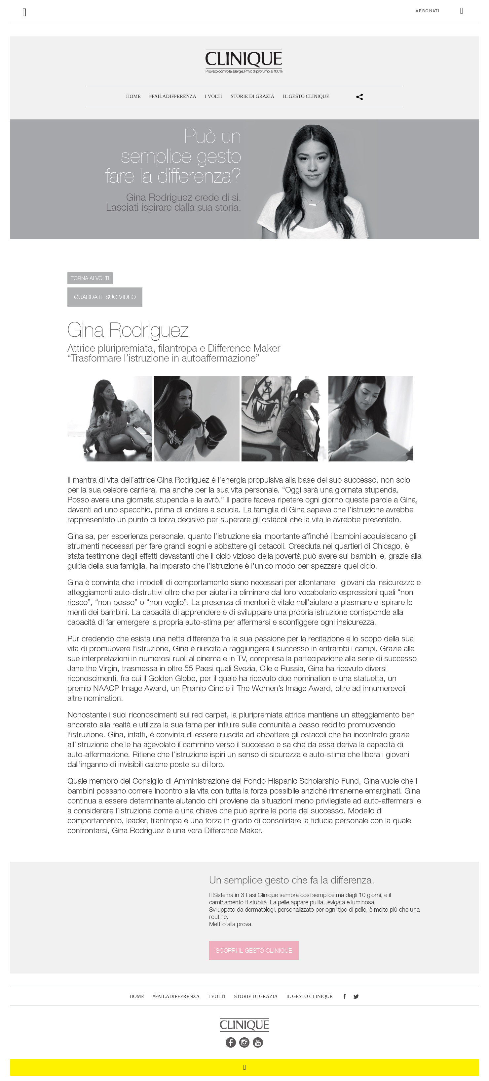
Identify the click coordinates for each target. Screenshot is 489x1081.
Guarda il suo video (105, 296)
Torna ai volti (90, 278)
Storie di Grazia (252, 96)
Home (133, 96)
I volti (213, 96)
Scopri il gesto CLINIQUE (254, 950)
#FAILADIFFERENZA (172, 96)
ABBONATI (427, 11)
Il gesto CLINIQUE (306, 96)
